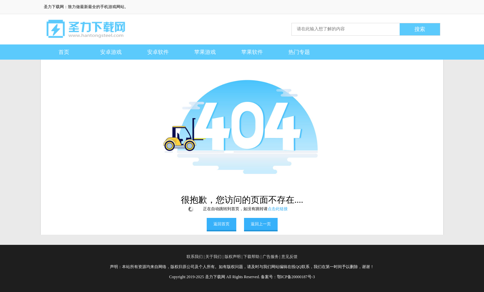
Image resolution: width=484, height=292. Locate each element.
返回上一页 (261, 224)
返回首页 (221, 224)
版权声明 (233, 256)
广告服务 (271, 256)
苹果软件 (252, 52)
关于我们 (213, 256)
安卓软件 (158, 52)
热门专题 (299, 52)
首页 (63, 52)
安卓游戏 (111, 52)
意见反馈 (289, 256)
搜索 (419, 29)
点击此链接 (278, 208)
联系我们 (195, 256)
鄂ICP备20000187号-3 (296, 276)
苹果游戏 (205, 52)
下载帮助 (251, 256)
